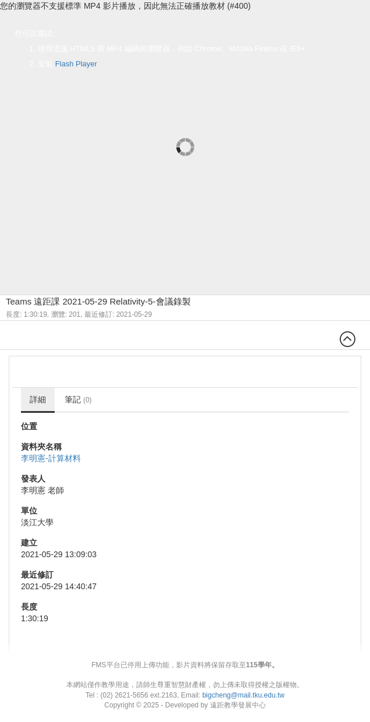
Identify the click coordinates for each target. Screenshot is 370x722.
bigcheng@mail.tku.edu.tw (243, 695)
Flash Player (76, 63)
